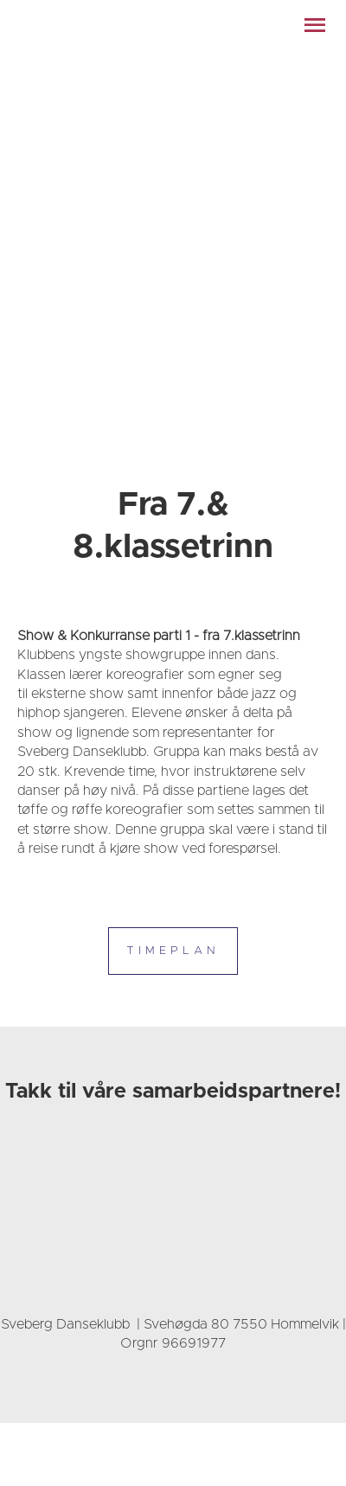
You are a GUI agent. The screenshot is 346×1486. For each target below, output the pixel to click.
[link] (125, 26)
